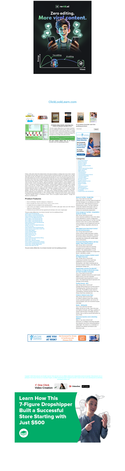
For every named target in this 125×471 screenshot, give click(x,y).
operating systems (82, 187)
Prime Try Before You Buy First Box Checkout (34, 241)
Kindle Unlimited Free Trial (30, 234)
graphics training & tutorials (84, 181)
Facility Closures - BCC (82, 283)
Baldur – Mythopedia (81, 305)
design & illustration (82, 169)
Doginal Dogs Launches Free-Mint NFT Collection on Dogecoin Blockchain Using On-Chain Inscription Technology (87, 270)
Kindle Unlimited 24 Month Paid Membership (34, 216)
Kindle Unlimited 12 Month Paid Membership (34, 222)
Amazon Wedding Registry (30, 231)
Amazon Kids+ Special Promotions (32, 240)
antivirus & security (82, 161)
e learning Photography (83, 175)
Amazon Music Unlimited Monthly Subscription (35, 243)
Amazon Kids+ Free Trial (30, 239)
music (79, 184)
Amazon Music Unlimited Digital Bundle (33, 244)
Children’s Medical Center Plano (84, 295)
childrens (80, 167)
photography (81, 190)
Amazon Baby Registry (30, 230)
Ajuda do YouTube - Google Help (84, 197)
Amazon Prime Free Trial (30, 232)
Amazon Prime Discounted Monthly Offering (34, 237)
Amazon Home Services (30, 235)
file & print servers (82, 179)
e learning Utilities (82, 177)
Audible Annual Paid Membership (32, 213)
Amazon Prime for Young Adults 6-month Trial (34, 228)
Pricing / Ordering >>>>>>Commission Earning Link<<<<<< (62, 138)
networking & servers (83, 186)
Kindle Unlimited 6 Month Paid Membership (34, 227)
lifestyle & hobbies (82, 183)
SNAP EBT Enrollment (30, 223)
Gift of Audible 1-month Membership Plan (33, 221)
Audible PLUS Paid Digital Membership (33, 217)
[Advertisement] (62, 88)
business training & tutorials (84, 165)
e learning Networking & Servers (85, 174)
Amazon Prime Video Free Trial (31, 245)
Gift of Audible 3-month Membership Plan (33, 218)
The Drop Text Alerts (29, 226)
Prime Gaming (28, 236)
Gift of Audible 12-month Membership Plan (34, 214)
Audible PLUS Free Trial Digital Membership (34, 225)
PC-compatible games (83, 188)
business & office (82, 164)
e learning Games (82, 172)
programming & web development (86, 191)
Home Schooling (82, 182)
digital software (81, 170)
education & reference (83, 178)
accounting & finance (83, 160)
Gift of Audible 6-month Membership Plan (33, 219)
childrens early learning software (85, 168)
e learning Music (82, 173)
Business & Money (82, 163)
